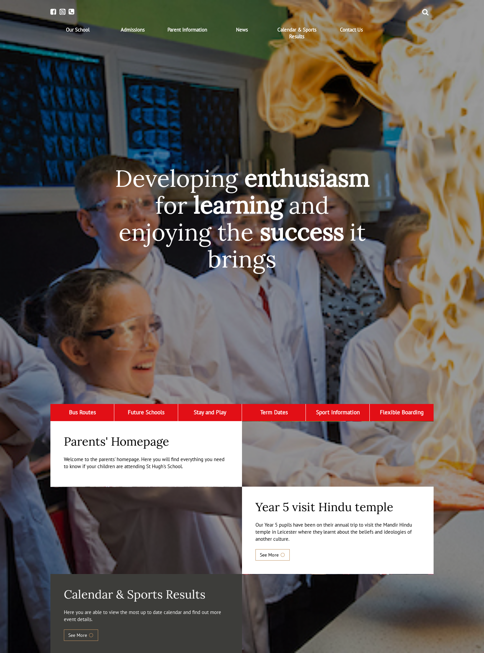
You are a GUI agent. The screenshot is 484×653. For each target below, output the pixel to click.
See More (272, 555)
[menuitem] (77, 30)
